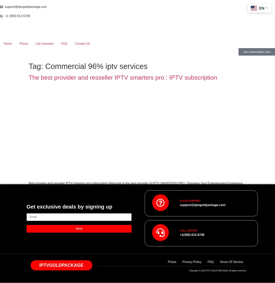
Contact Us (82, 43)
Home (8, 43)
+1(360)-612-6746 (192, 235)
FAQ (64, 43)
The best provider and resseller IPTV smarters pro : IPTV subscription (123, 77)
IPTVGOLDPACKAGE (61, 265)
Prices (24, 43)
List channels (44, 43)
